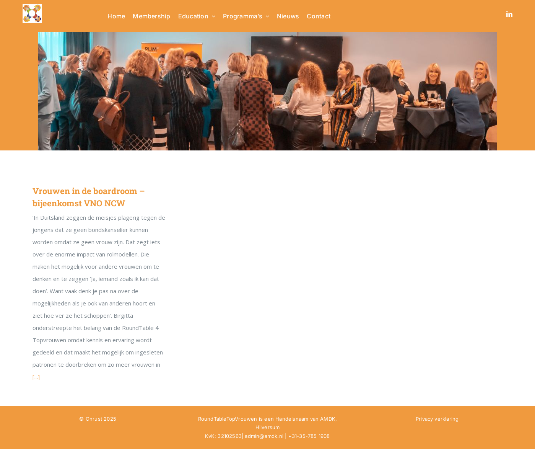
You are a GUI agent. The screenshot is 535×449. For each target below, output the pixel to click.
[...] (36, 376)
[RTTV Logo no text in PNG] (32, 6)
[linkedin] (509, 14)
